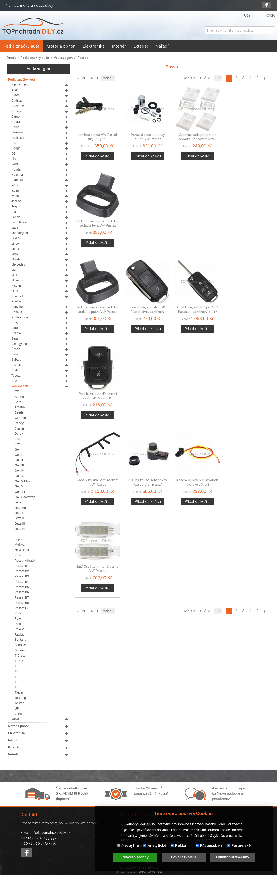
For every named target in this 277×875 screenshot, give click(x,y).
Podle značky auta (35, 58)
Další (264, 78)
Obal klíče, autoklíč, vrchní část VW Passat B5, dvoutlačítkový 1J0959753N (247, 225)
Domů (11, 58)
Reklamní (181, 845)
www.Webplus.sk (150, 872)
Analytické (154, 845)
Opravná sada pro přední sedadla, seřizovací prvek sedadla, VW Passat (197, 139)
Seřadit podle (88, 78)
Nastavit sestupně (119, 78)
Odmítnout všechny (232, 857)
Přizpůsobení (209, 845)
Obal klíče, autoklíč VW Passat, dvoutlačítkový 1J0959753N (147, 225)
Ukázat (205, 78)
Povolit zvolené (184, 857)
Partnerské (239, 845)
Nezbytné (128, 845)
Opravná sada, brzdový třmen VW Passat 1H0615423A (147, 139)
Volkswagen (63, 58)
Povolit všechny (135, 857)
